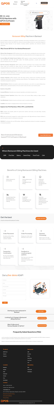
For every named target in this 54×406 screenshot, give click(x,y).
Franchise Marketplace (25, 3)
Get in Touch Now (42, 326)
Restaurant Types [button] (25, 2)
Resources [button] (16, 3)
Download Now (41, 218)
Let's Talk (41, 311)
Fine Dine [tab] (11, 155)
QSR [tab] (4, 155)
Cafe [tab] (43, 155)
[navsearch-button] (37, 3)
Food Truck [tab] (36, 155)
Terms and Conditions (7, 396)
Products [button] (17, 1)
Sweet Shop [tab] (26, 155)
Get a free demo (42, 318)
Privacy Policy (6, 398)
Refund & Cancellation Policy (9, 394)
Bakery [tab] (19, 155)
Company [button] (26, 5)
